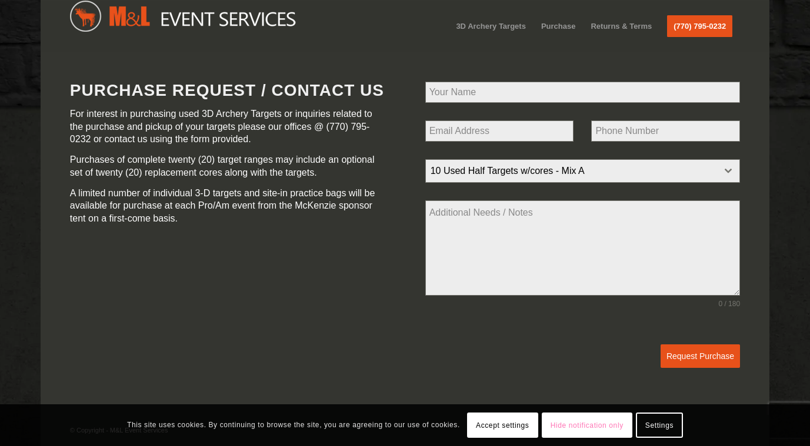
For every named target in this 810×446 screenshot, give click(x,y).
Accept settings (502, 425)
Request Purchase (700, 356)
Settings (659, 425)
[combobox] (582, 171)
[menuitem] (491, 26)
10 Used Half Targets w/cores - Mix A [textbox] (508, 171)
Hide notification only (587, 425)
